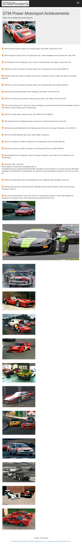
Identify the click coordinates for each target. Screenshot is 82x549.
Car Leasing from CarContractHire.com (57, 541)
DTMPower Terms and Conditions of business (27, 541)
